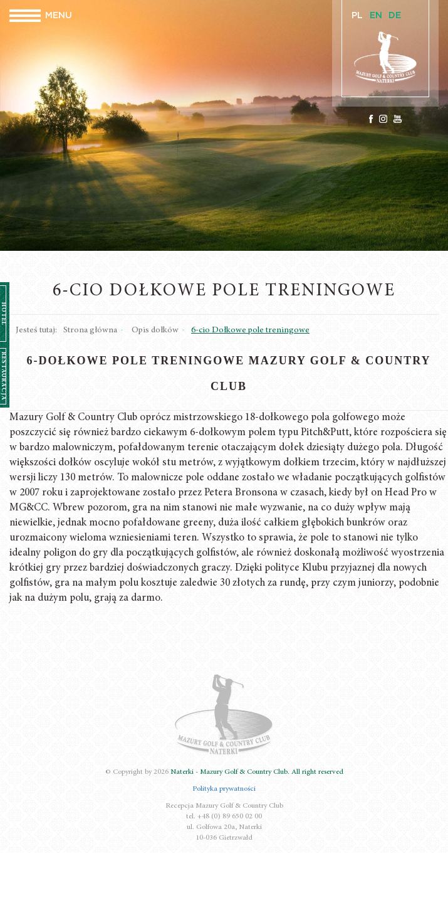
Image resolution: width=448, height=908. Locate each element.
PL (357, 15)
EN (376, 15)
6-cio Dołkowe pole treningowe (250, 330)
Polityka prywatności (224, 789)
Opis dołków (155, 330)
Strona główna (90, 330)
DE (394, 15)
